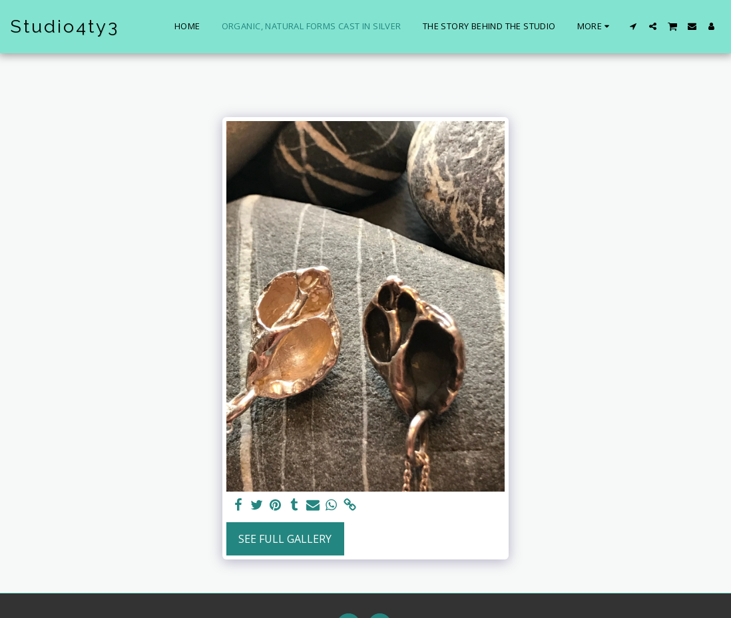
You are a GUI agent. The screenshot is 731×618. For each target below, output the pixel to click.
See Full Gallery (285, 539)
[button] (633, 26)
